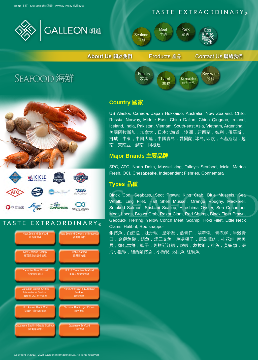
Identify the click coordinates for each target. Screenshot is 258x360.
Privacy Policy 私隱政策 (69, 5)
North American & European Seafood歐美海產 (79, 292)
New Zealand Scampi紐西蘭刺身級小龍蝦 (35, 254)
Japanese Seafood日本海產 (79, 327)
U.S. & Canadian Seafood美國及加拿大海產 (79, 272)
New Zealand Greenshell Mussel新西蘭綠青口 (79, 235)
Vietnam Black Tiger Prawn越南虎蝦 (79, 309)
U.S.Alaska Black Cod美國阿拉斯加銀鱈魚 (35, 309)
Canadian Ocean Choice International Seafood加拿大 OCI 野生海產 (35, 292)
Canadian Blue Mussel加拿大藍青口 (35, 272)
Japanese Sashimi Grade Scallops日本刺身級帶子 (35, 327)
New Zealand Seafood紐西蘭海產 (35, 235)
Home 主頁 (21, 5)
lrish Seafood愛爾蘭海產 (79, 254)
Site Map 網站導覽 (41, 5)
